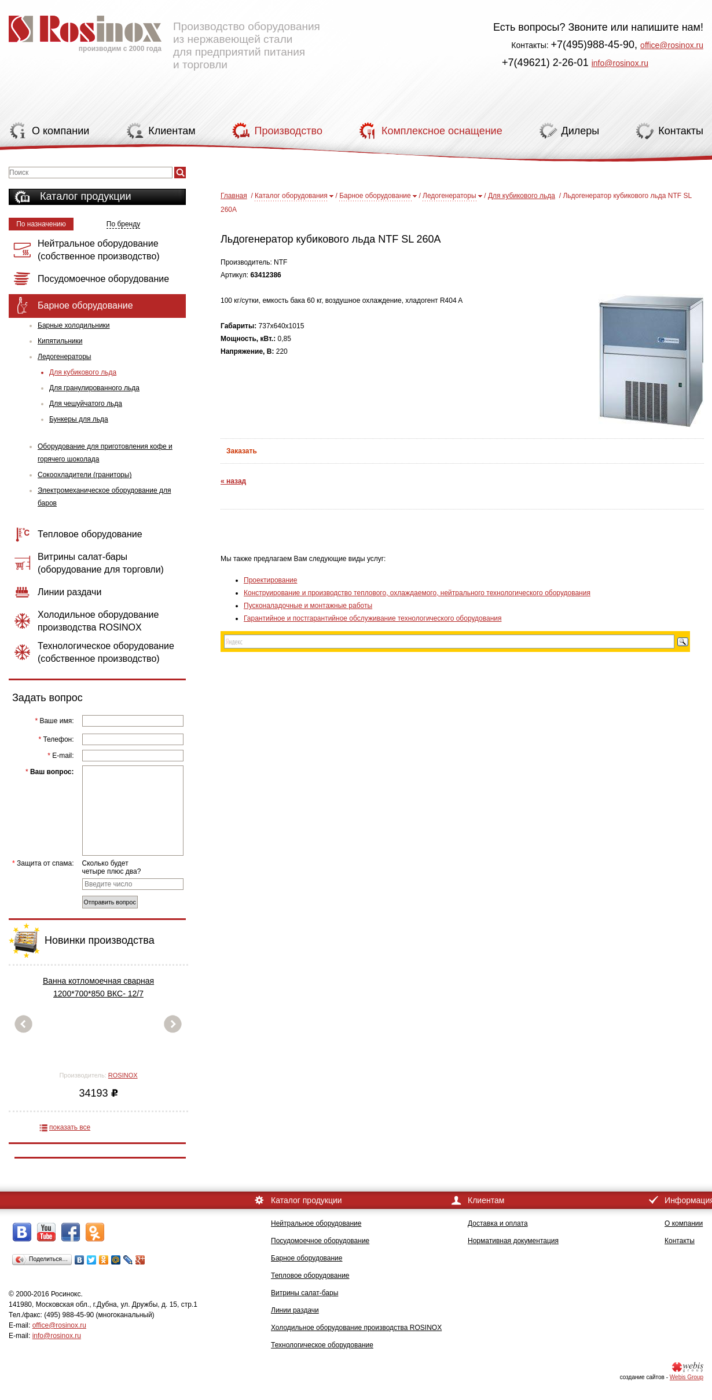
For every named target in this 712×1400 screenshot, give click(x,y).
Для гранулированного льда (94, 388)
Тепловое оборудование (310, 1275)
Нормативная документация (513, 1241)
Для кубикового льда (82, 372)
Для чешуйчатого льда (85, 404)
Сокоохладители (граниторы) (84, 475)
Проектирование (271, 580)
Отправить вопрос (110, 902)
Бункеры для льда (78, 419)
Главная (234, 196)
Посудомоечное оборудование (320, 1241)
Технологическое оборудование (322, 1345)
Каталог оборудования (291, 196)
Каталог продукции (85, 196)
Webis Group (686, 1377)
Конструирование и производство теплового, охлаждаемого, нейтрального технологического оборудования (417, 593)
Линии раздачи (295, 1310)
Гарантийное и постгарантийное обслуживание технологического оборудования (372, 618)
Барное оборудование (375, 196)
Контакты (680, 1241)
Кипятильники (60, 341)
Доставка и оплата (498, 1223)
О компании (684, 1223)
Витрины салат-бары (304, 1293)
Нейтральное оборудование (316, 1223)
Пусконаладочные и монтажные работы (308, 606)
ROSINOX (123, 1075)
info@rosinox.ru (620, 63)
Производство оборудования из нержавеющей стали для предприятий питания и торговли (164, 37)
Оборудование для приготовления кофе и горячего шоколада (105, 452)
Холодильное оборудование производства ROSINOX (356, 1328)
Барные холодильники (74, 325)
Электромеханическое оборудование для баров (104, 496)
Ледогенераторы (64, 357)
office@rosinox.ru (671, 45)
